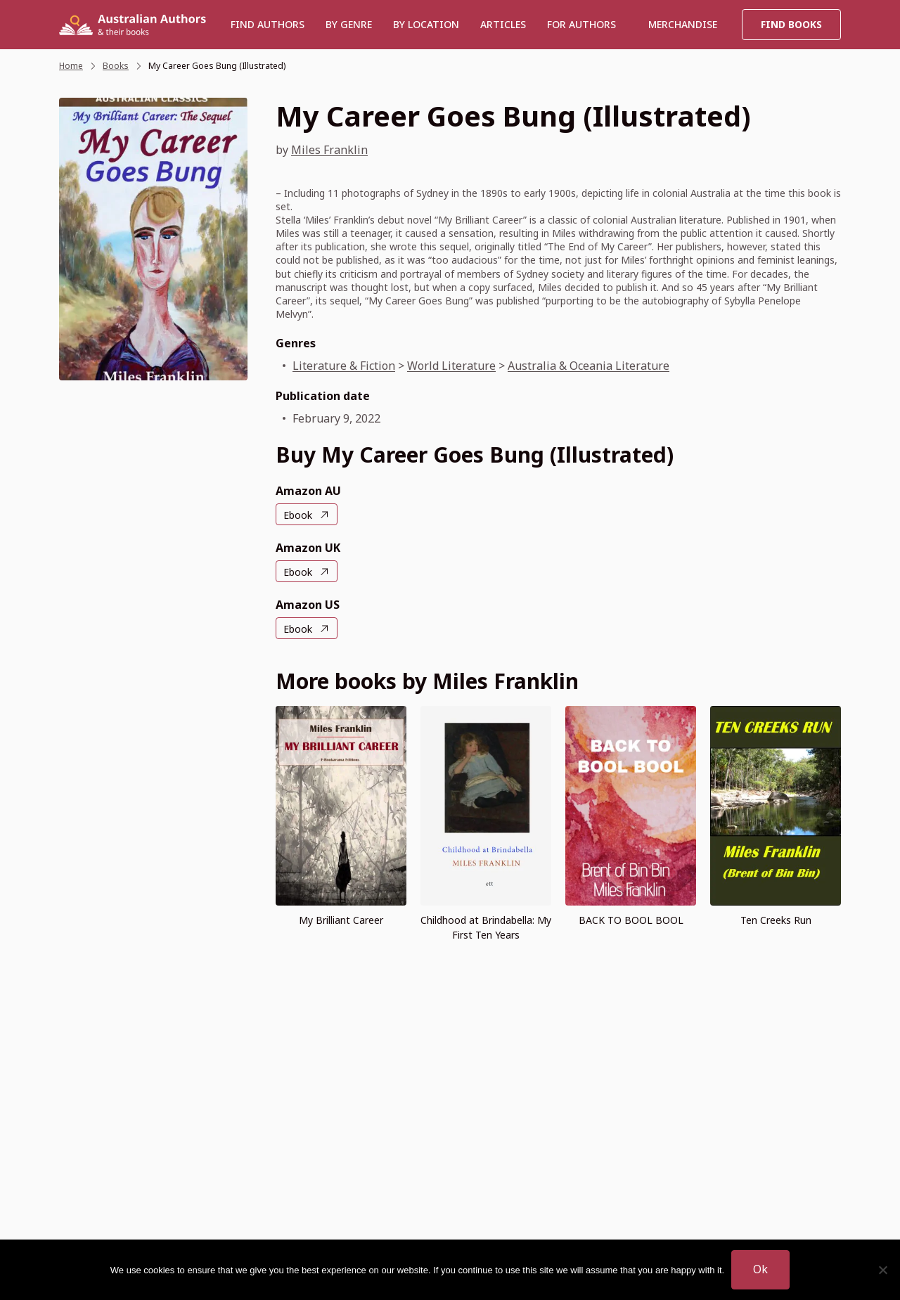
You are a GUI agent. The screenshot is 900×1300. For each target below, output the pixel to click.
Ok (760, 1269)
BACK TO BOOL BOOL (631, 920)
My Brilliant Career (341, 920)
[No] (882, 1270)
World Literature (451, 365)
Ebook (297, 515)
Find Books (791, 24)
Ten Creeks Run (775, 920)
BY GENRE (349, 24)
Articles (503, 24)
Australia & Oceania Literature (588, 365)
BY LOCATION (426, 24)
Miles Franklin (329, 149)
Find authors (267, 24)
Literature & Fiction (343, 365)
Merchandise (682, 24)
